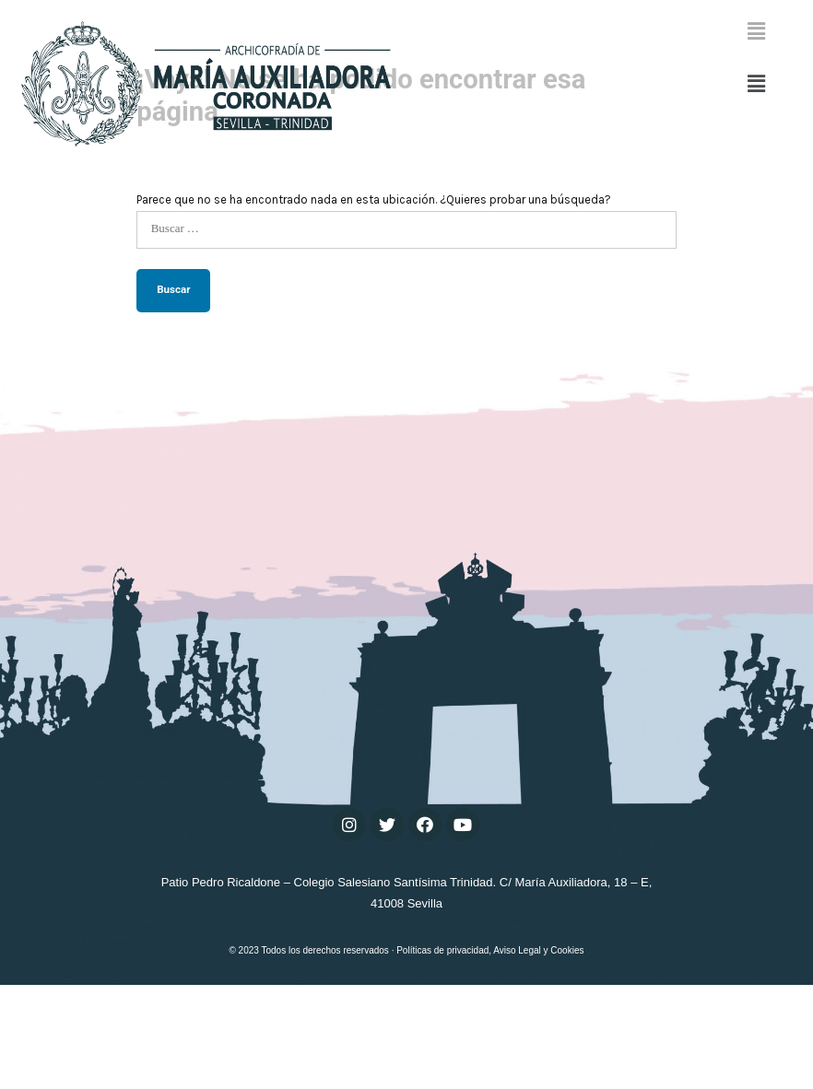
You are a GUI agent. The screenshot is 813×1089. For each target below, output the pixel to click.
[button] (756, 83)
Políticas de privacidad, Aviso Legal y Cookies (489, 1054)
